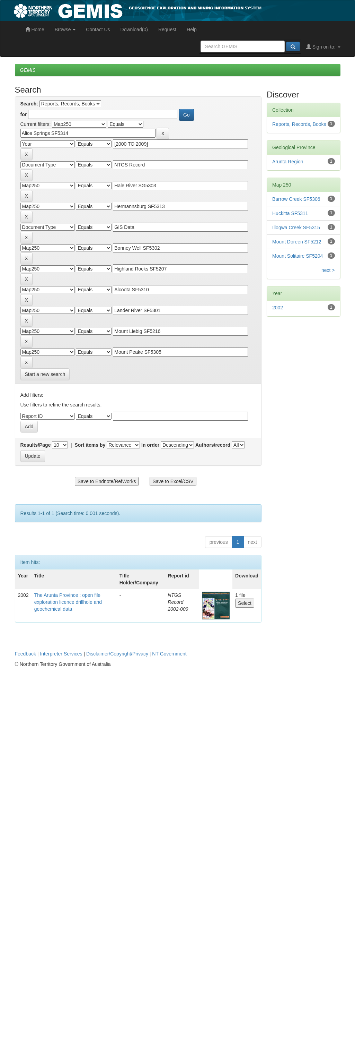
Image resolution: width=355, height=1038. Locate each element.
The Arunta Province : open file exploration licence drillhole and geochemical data (68, 602)
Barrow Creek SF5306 (296, 199)
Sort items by (90, 445)
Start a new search (45, 374)
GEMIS (28, 70)
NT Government (169, 654)
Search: (29, 103)
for (23, 114)
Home (34, 29)
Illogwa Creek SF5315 (296, 227)
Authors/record (212, 445)
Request (167, 29)
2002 (277, 307)
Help (192, 29)
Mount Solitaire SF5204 (297, 256)
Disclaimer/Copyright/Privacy (117, 654)
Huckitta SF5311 (290, 213)
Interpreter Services (61, 654)
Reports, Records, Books (299, 124)
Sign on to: (323, 47)
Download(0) (134, 29)
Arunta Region (287, 161)
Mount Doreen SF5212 (296, 242)
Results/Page (35, 445)
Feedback (25, 654)
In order (150, 445)
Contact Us (98, 29)
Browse (65, 29)
